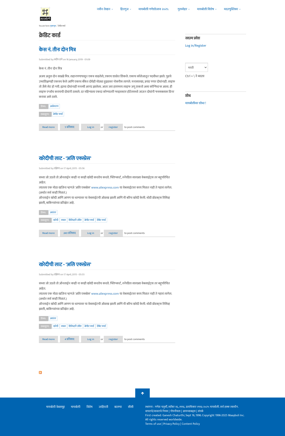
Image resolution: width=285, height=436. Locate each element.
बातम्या (118, 407)
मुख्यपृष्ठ (53, 26)
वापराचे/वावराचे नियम (156, 411)
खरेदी (55, 220)
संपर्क (200, 411)
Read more (50, 127)
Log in (90, 127)
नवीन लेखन (103, 9)
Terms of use (153, 423)
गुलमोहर (182, 9)
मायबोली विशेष (205, 9)
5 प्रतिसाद (69, 127)
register (113, 127)
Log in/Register (195, 45)
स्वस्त (63, 220)
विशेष (90, 407)
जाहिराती (103, 407)
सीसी (130, 407)
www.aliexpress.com (105, 187)
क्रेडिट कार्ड (58, 114)
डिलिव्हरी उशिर (75, 220)
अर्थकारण (54, 106)
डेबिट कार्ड (101, 220)
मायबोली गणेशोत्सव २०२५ (153, 9)
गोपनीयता (175, 411)
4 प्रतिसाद (69, 339)
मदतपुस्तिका (231, 9)
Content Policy (191, 423)
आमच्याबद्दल (189, 411)
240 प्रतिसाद (69, 233)
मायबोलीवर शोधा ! (195, 103)
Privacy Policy (171, 423)
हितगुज (124, 9)
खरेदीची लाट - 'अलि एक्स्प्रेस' (65, 158)
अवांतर (53, 212)
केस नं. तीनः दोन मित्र (57, 49)
